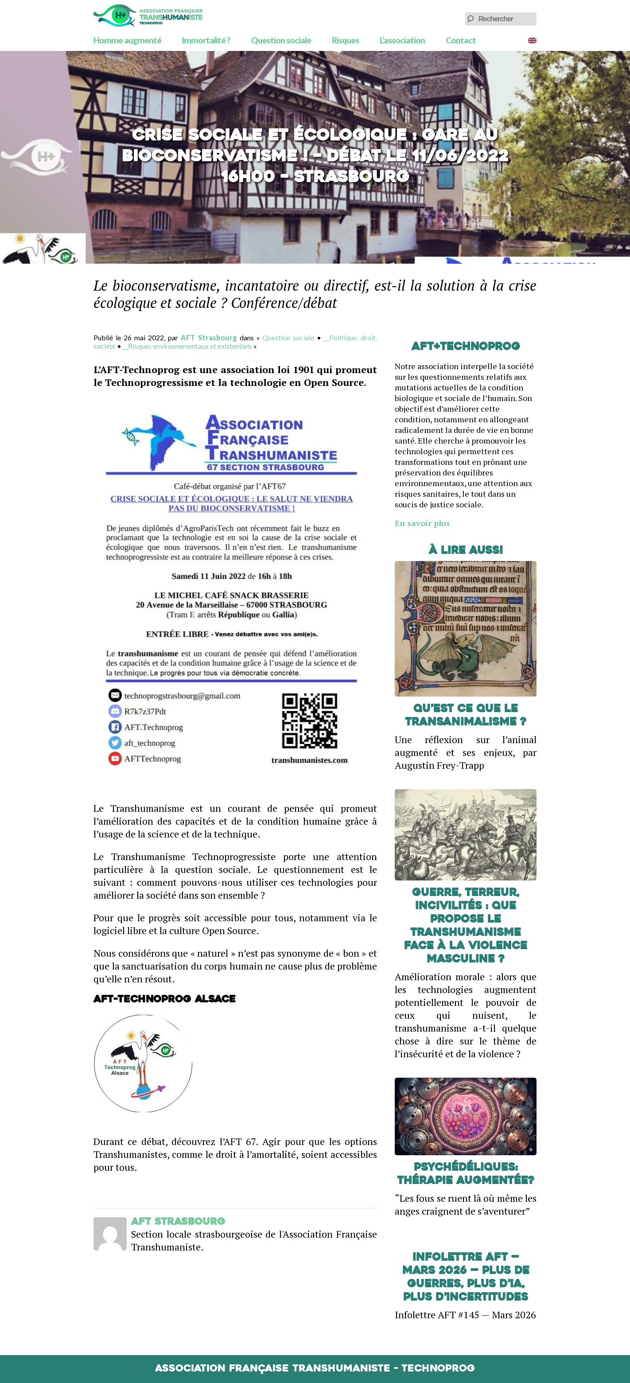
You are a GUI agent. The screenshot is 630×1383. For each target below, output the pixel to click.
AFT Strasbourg (209, 337)
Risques (345, 40)
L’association (402, 40)
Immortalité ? (206, 40)
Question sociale (281, 40)
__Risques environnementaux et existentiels (187, 346)
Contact (461, 40)
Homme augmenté (127, 40)
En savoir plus (422, 523)
